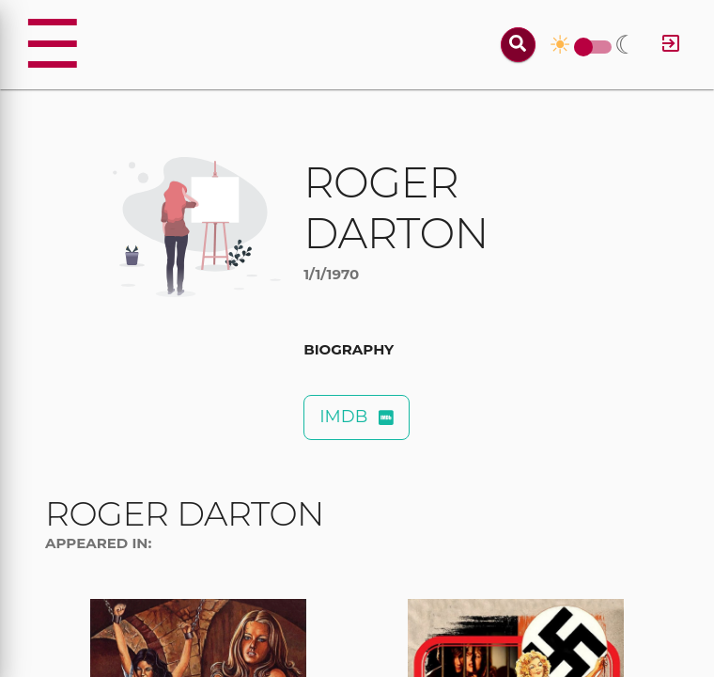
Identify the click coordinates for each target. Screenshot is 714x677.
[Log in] (670, 45)
